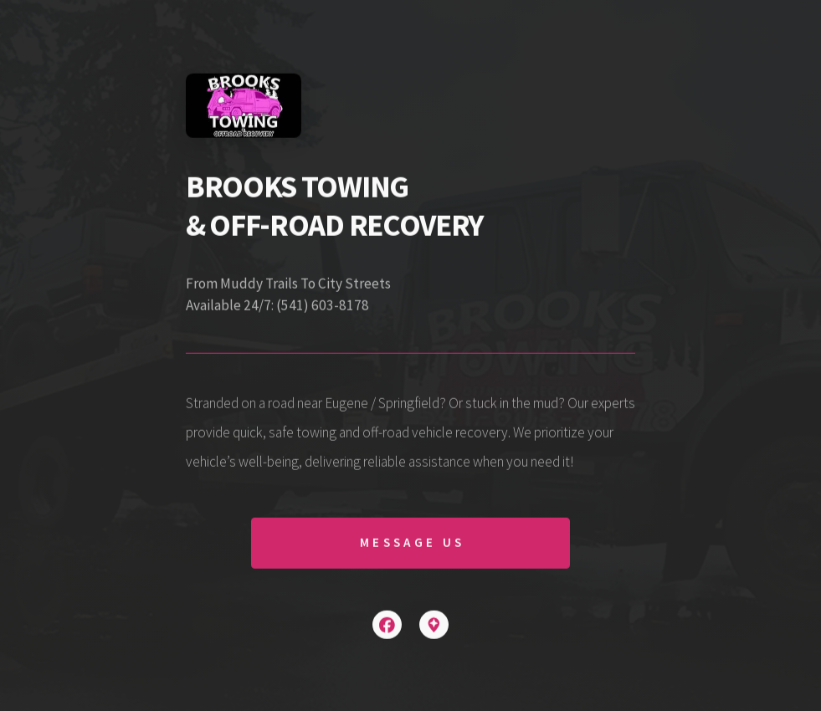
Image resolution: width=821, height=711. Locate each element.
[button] (387, 625)
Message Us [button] (412, 543)
